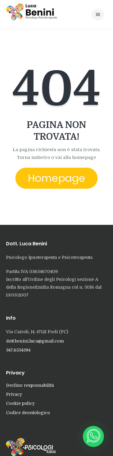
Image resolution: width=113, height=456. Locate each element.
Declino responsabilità (30, 385)
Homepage (56, 178)
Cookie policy (20, 403)
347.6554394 (18, 350)
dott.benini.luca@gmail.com (35, 341)
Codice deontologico (28, 412)
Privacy (14, 394)
